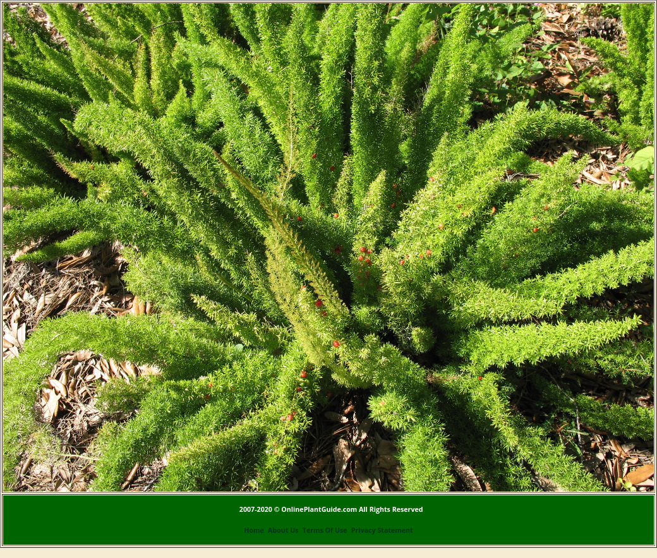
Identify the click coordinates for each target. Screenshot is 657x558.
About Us (283, 530)
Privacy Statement (382, 530)
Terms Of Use (325, 530)
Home (254, 530)
